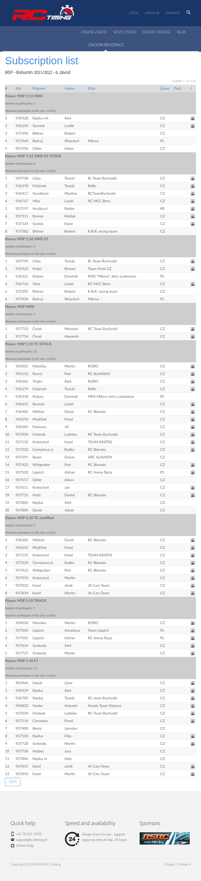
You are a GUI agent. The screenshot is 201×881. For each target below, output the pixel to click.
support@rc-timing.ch (31, 840)
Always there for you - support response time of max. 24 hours (96, 837)
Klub (91, 88)
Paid (177, 88)
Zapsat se (152, 13)
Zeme (164, 88)
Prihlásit (173, 13)
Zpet (13, 782)
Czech (133, 13)
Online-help (25, 846)
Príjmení (39, 88)
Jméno (69, 88)
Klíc (18, 88)
